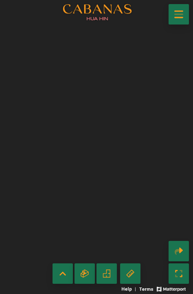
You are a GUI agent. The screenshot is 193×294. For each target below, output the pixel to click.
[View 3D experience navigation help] (129, 288)
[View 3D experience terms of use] (146, 288)
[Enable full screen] (179, 273)
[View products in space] (179, 14)
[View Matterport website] (171, 288)
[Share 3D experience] (179, 251)
